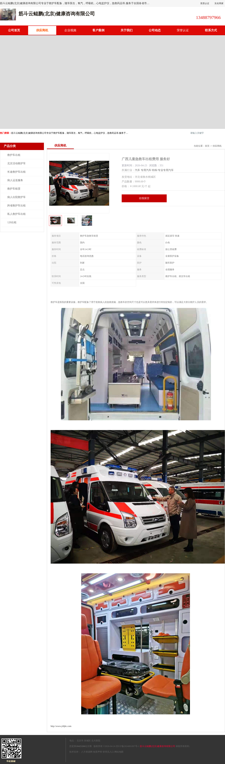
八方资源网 (86, 752)
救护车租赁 (13, 188)
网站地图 (118, 752)
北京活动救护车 (16, 163)
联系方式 (211, 30)
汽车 (137, 170)
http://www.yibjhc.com (61, 726)
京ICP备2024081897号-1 (127, 746)
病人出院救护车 (16, 197)
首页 (207, 146)
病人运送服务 (15, 180)
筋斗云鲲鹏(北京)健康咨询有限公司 (157, 746)
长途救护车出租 (16, 171)
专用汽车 (146, 170)
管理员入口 (108, 752)
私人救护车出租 (16, 214)
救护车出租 (13, 155)
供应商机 (42, 30)
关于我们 (127, 30)
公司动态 (155, 30)
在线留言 (144, 198)
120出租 (11, 222)
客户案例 (98, 30)
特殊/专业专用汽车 (163, 170)
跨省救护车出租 (16, 205)
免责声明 (97, 752)
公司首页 (14, 30)
